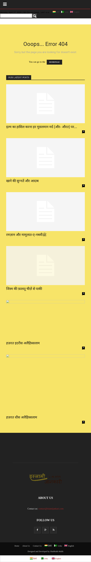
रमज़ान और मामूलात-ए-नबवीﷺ (26, 235)
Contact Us (37, 546)
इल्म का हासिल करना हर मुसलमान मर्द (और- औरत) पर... (41, 127)
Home (16, 546)
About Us (26, 546)
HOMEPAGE (54, 62)
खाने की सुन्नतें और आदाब (22, 181)
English (74, 12)
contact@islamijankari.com (51, 508)
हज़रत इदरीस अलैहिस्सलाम (23, 343)
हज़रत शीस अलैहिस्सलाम (21, 417)
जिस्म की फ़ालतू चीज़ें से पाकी (24, 289)
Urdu (64, 12)
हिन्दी (56, 12)
